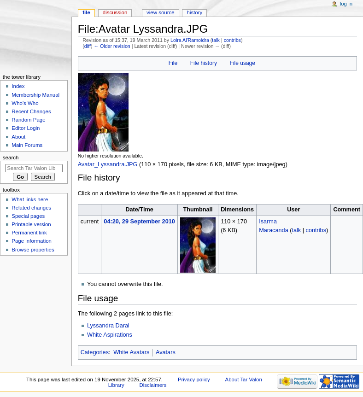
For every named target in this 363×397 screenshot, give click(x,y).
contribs (232, 40)
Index (18, 86)
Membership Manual (35, 95)
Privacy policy (194, 379)
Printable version (31, 224)
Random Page (28, 120)
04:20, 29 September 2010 (139, 221)
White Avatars (131, 352)
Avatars (166, 352)
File (173, 63)
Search (11, 157)
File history (203, 63)
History (195, 12)
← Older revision (112, 46)
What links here (30, 199)
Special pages (28, 216)
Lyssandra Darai (108, 325)
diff (87, 46)
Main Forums (27, 145)
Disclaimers (153, 385)
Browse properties (33, 249)
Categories (95, 352)
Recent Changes (31, 111)
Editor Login (26, 128)
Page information (32, 241)
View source (160, 12)
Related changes (31, 207)
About (18, 137)
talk (216, 40)
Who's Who (25, 103)
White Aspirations (109, 335)
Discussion (115, 12)
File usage (242, 63)
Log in (346, 3)
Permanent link (29, 232)
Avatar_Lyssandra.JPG (108, 164)
